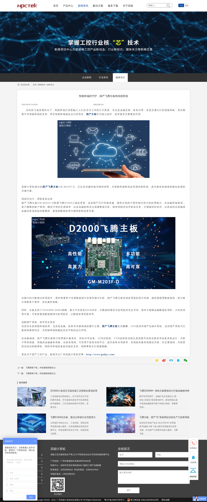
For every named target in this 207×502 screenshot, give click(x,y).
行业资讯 (103, 77)
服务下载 (113, 5)
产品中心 (68, 5)
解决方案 (98, 5)
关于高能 (128, 5)
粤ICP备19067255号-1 (114, 500)
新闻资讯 (83, 5)
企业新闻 (86, 77)
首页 (55, 5)
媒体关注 (120, 77)
